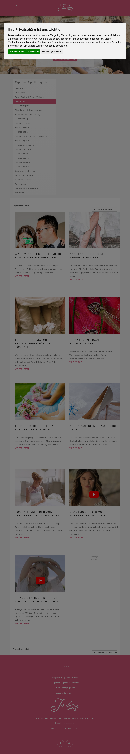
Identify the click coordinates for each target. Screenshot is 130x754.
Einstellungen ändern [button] (52, 51)
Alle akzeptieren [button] (17, 51)
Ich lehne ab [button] (33, 51)
